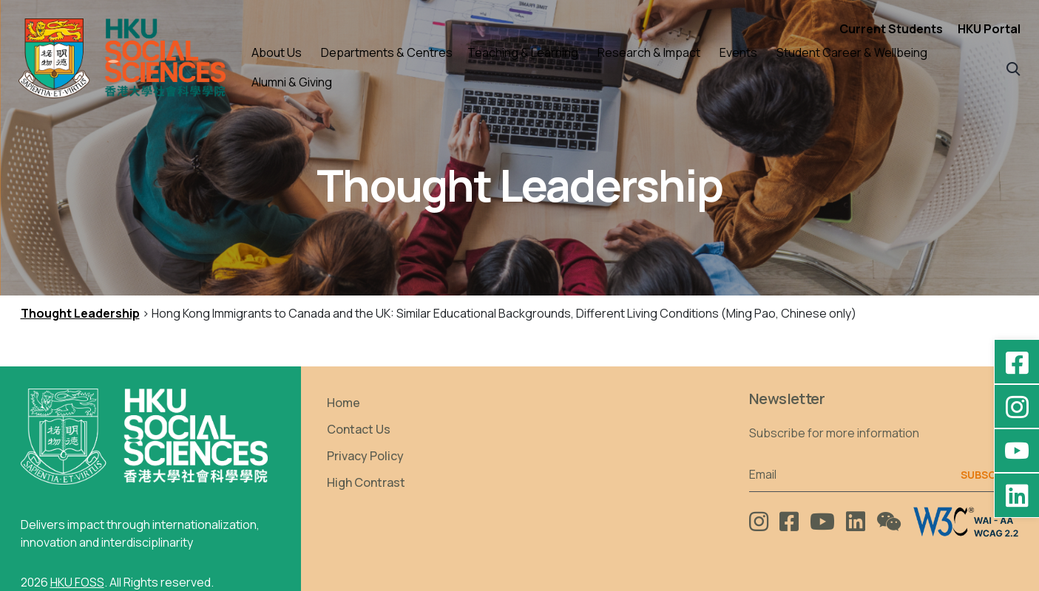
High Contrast (366, 482)
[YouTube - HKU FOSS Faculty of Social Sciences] (1017, 450)
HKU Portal (989, 29)
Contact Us (358, 429)
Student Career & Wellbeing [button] (851, 52)
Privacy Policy (365, 456)
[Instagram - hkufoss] (1017, 406)
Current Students (891, 29)
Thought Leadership (80, 313)
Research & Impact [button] (649, 52)
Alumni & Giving (291, 82)
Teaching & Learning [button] (522, 52)
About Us (276, 52)
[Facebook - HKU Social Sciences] (1017, 362)
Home (343, 402)
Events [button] (738, 52)
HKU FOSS (77, 582)
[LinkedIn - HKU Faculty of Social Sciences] (1017, 495)
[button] (1013, 68)
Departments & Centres (387, 52)
